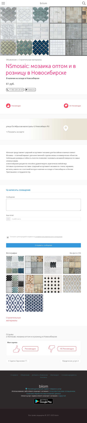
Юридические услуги (70, 361)
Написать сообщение (18, 190)
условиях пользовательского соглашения (48, 237)
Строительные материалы (30, 60)
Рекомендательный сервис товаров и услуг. (43, 389)
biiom (43, 3)
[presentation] (22, 228)
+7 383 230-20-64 (16, 90)
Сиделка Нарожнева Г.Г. (18, 361)
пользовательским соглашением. (62, 391)
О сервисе (14, 375)
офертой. (62, 396)
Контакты (43, 377)
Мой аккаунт (54, 375)
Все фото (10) (75, 253)
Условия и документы (69, 375)
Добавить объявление (40, 375)
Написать (30, 90)
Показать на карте (16, 132)
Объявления (11, 60)
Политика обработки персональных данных (43, 393)
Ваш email (10, 215)
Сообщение (10, 197)
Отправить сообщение (43, 245)
